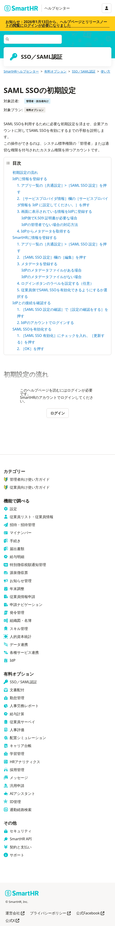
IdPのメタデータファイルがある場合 (52, 270)
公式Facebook (90, 913)
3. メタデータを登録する (37, 263)
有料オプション (55, 71)
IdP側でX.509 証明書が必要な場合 (49, 218)
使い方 (105, 71)
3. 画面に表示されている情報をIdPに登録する (54, 211)
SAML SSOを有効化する (31, 329)
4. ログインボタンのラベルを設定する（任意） (55, 283)
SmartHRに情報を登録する (34, 237)
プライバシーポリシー (50, 913)
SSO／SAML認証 (83, 71)
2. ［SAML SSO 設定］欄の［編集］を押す (51, 257)
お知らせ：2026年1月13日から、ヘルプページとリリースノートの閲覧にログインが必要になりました (56, 23)
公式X (12, 921)
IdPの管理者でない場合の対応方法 (50, 224)
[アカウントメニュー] (106, 8)
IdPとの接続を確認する (31, 302)
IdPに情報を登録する (29, 178)
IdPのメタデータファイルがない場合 (52, 276)
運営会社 (14, 913)
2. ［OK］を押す (30, 348)
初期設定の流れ (25, 172)
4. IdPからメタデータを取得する (43, 231)
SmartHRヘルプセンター (21, 71)
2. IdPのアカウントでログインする (45, 322)
